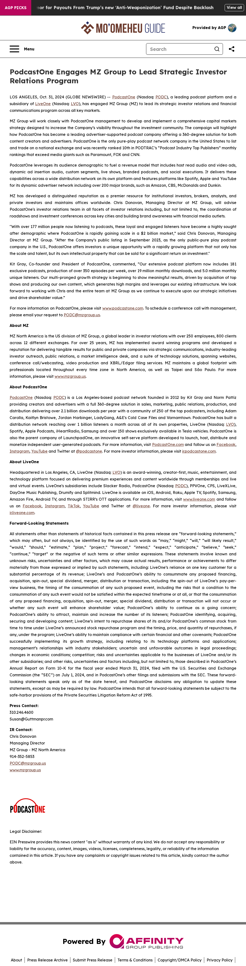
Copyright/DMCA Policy (180, 960)
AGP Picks (15, 7)
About (16, 960)
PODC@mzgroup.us (82, 314)
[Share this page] (231, 49)
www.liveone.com (199, 499)
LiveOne (43, 103)
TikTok (74, 506)
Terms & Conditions (135, 960)
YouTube (39, 451)
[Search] (178, 48)
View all (234, 7)
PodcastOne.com (168, 444)
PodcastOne (123, 97)
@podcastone (89, 451)
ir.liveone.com (22, 512)
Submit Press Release (92, 960)
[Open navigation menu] (22, 49)
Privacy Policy (220, 960)
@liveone (141, 506)
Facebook (225, 444)
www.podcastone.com (122, 308)
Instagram (19, 451)
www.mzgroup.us (70, 376)
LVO (75, 103)
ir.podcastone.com (199, 451)
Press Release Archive (47, 960)
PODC (160, 97)
